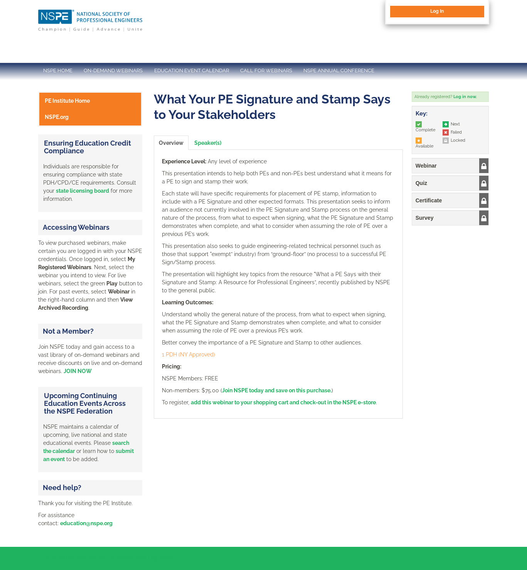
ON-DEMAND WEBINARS (113, 70)
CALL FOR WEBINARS (266, 70)
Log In (437, 11)
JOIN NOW (78, 371)
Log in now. (464, 96)
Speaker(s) (207, 143)
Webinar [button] (426, 166)
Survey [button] (425, 218)
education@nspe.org (86, 523)
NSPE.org (57, 117)
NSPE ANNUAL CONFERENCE (338, 70)
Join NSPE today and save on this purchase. (277, 390)
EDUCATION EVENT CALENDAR (191, 70)
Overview (171, 143)
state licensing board (82, 191)
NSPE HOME (57, 70)
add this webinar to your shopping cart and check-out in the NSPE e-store (283, 402)
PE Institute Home (67, 101)
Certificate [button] (429, 200)
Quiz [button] (421, 183)
